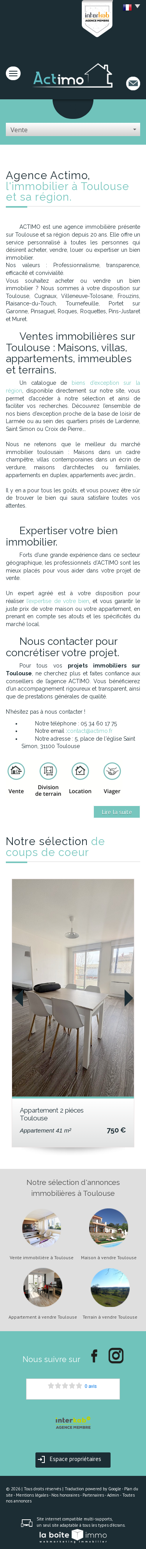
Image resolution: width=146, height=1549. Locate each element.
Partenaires (93, 1495)
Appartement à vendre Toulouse (43, 1317)
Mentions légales (32, 1495)
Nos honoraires (65, 1495)
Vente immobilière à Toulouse (42, 1257)
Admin (113, 1495)
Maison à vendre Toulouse (109, 1257)
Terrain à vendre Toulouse (110, 1317)
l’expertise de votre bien (57, 601)
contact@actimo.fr (90, 731)
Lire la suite (117, 812)
